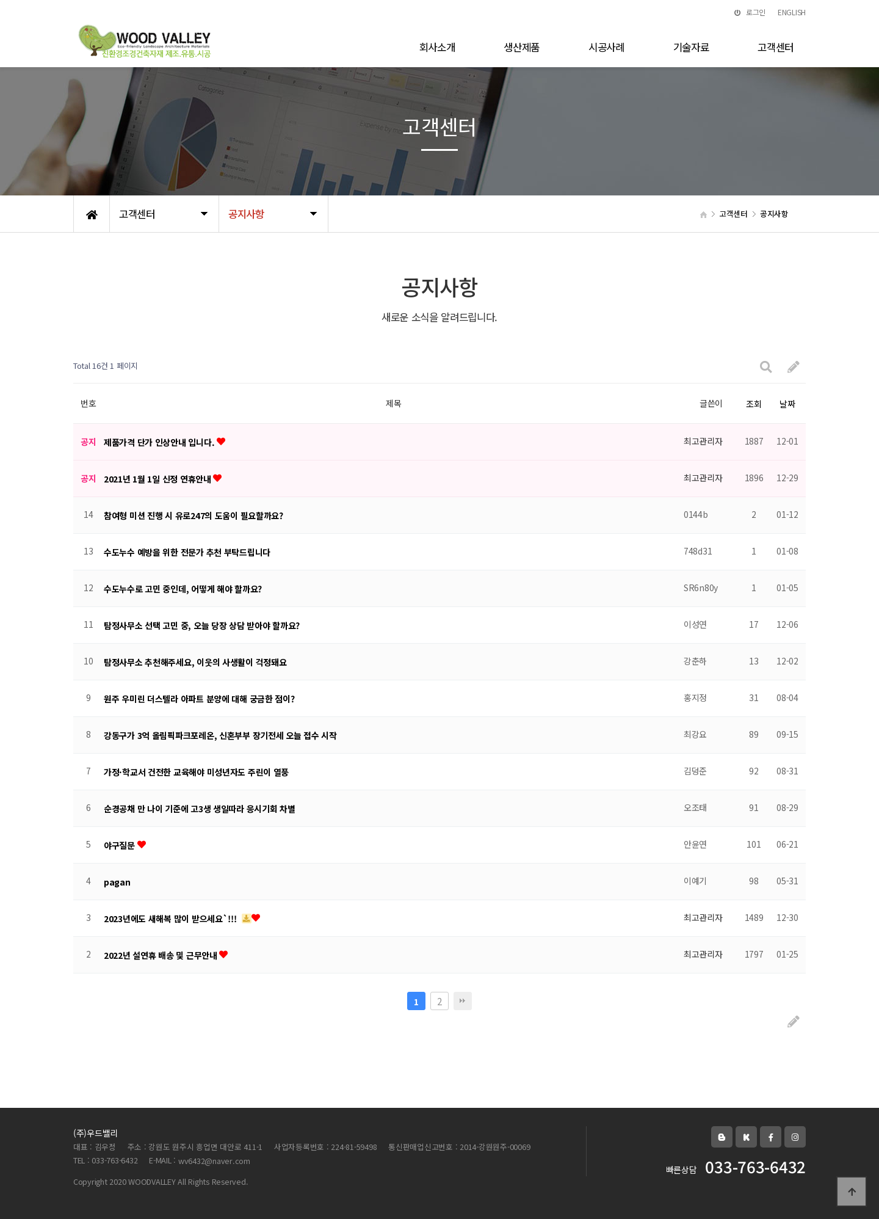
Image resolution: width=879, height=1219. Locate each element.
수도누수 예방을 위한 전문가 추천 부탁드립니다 (187, 552)
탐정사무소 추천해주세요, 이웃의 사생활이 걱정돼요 (195, 662)
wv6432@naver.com (214, 1160)
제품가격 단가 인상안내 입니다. (160, 442)
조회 (753, 404)
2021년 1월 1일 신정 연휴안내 (158, 479)
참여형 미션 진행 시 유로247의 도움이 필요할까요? (193, 515)
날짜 (787, 404)
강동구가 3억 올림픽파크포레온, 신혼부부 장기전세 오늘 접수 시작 (220, 735)
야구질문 (120, 845)
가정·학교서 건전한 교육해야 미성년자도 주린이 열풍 (196, 772)
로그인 (749, 12)
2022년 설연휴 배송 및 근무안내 (161, 955)
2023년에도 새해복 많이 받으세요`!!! (171, 918)
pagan (117, 882)
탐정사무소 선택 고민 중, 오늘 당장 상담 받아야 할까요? (202, 625)
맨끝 (463, 1001)
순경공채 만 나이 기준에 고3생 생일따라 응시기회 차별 (199, 808)
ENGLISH (792, 12)
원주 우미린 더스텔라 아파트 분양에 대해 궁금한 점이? (199, 699)
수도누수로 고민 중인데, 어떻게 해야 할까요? (183, 589)
